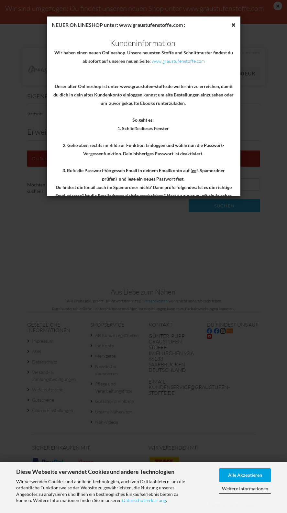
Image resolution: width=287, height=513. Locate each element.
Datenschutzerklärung (144, 500)
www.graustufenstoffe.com (178, 61)
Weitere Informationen (245, 488)
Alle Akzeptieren (245, 475)
